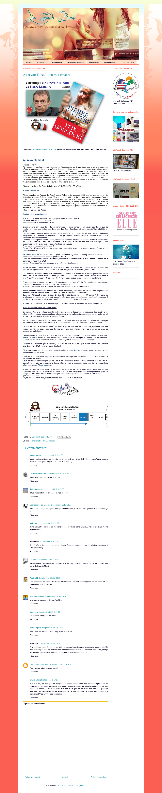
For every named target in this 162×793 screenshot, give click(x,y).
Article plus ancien (98, 777)
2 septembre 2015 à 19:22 (48, 523)
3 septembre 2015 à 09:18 (49, 578)
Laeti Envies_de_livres (39, 664)
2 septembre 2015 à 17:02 (53, 489)
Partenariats (36, 441)
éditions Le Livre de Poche (44, 149)
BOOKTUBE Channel (75, 62)
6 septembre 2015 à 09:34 (49, 643)
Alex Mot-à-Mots (37, 596)
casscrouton (35, 455)
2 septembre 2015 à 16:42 (58, 473)
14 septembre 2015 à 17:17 (47, 680)
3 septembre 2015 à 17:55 (49, 612)
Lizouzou (34, 612)
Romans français (49, 441)
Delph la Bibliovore (38, 473)
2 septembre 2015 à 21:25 (48, 560)
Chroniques (57, 62)
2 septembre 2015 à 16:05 (52, 455)
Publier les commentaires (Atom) (71, 785)
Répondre (34, 465)
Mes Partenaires (110, 62)
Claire (32, 680)
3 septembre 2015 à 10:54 (55, 596)
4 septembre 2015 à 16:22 (52, 628)
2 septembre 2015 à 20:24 (51, 541)
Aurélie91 (34, 578)
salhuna (33, 523)
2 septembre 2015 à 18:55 (62, 505)
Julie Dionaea (36, 489)
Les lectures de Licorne (40, 505)
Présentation (42, 62)
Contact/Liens (128, 62)
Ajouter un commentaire (34, 704)
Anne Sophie (35, 628)
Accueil (28, 62)
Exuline (33, 560)
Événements (94, 62)
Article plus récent (32, 777)
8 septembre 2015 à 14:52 (61, 664)
